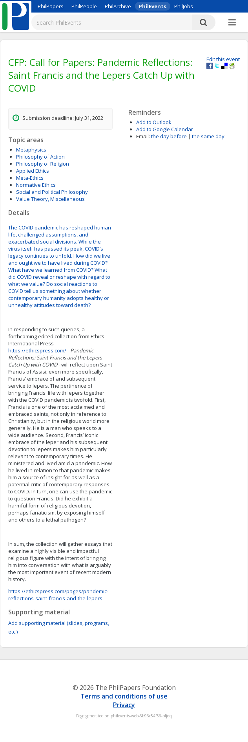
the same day (208, 136)
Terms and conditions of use (124, 696)
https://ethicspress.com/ (37, 350)
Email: (143, 136)
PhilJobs (183, 6)
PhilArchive (118, 6)
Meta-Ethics (30, 177)
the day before (169, 136)
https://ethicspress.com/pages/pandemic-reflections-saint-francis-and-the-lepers (58, 595)
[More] (232, 22)
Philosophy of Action (40, 156)
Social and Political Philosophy (52, 191)
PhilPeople (84, 6)
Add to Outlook (153, 122)
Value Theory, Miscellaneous (50, 198)
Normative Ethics (36, 184)
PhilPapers (51, 6)
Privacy (124, 704)
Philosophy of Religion (42, 163)
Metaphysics (31, 149)
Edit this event (223, 59)
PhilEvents (152, 6)
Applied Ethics (32, 170)
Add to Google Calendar (164, 129)
